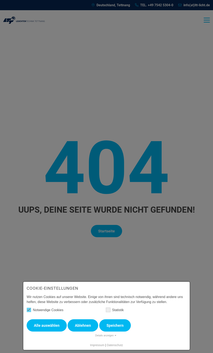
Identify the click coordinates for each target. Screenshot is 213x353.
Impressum (97, 345)
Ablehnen (83, 325)
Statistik (115, 310)
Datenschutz (115, 345)
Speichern (115, 325)
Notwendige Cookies (45, 310)
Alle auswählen (46, 325)
